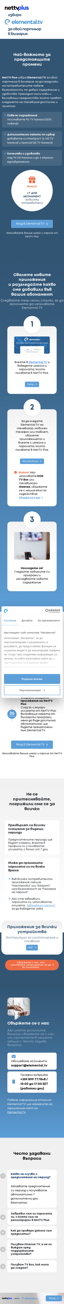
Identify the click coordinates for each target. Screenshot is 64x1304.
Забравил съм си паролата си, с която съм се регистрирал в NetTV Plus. (31, 1217)
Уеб (30, 947)
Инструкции (32, 461)
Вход (32, 384)
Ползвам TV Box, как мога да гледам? (30, 1266)
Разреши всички (32, 678)
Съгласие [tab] (10, 620)
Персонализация (32, 690)
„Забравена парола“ (40, 905)
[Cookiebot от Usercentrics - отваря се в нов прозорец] (45, 611)
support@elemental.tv (29, 1066)
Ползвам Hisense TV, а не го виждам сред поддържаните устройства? (31, 1249)
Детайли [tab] (27, 620)
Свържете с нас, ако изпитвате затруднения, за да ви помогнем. (32, 965)
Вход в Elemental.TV (32, 224)
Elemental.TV (38, 362)
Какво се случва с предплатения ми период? (31, 1175)
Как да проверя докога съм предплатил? (31, 1232)
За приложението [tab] (49, 620)
